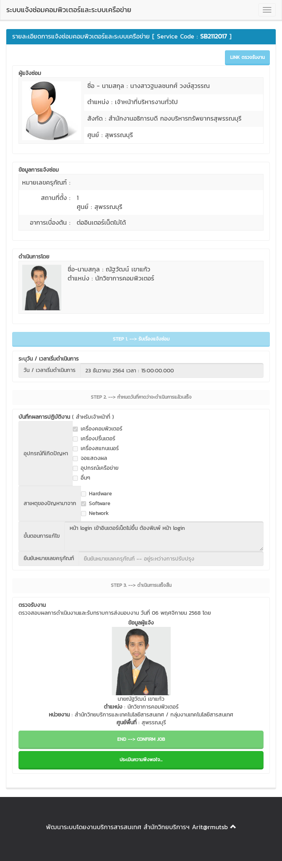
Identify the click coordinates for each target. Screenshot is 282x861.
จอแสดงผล (90, 458)
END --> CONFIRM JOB (141, 739)
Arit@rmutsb (210, 827)
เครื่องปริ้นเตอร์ (94, 439)
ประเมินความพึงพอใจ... (141, 759)
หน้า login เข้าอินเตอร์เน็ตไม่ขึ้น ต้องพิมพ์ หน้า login (164, 536)
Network (95, 513)
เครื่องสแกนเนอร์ (96, 448)
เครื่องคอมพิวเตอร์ (97, 429)
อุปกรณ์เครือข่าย (95, 468)
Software (96, 503)
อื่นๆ (81, 478)
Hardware (96, 494)
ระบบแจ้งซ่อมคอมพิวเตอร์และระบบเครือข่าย (68, 9)
